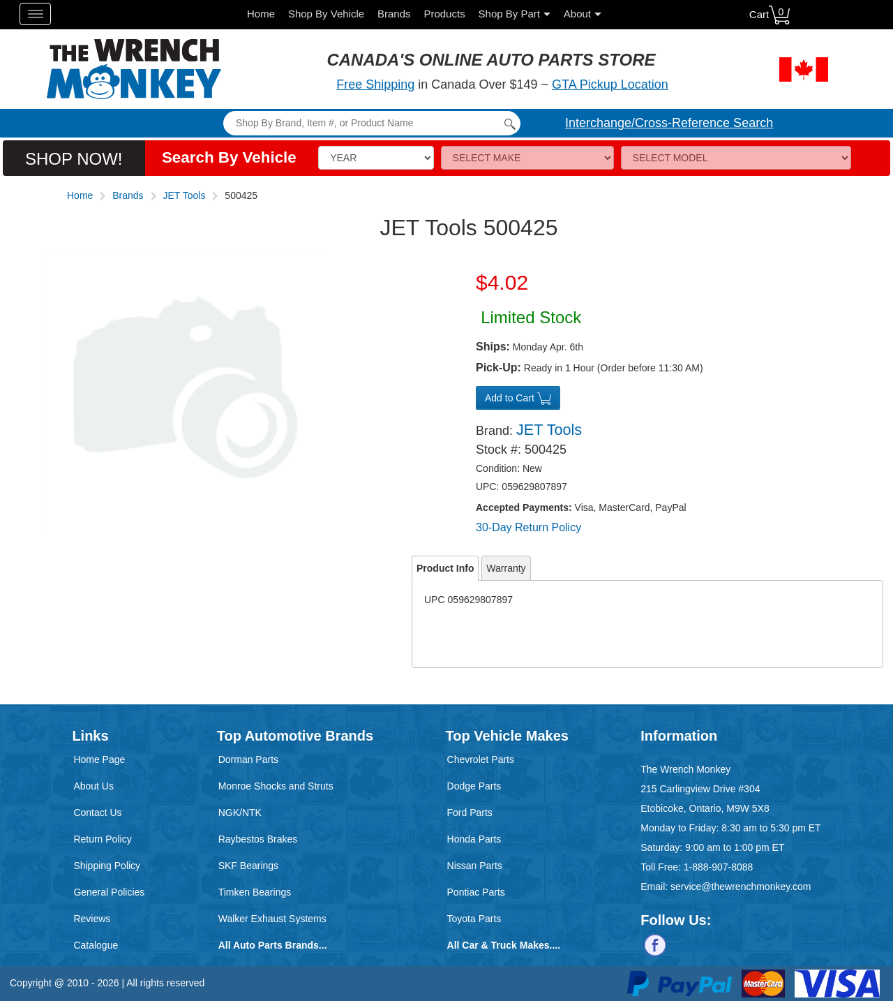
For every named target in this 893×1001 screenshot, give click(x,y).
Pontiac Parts (476, 892)
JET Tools (184, 195)
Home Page (99, 759)
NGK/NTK (240, 812)
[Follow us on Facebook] (655, 944)
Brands (394, 14)
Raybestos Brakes (258, 839)
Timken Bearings (255, 892)
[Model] (736, 158)
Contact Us (97, 812)
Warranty (505, 568)
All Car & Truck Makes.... (504, 945)
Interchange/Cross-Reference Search (669, 123)
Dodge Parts (474, 786)
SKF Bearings (248, 865)
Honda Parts (474, 839)
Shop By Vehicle (326, 14)
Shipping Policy (106, 865)
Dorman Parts (248, 759)
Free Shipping (375, 84)
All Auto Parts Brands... (272, 945)
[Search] (371, 123)
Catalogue (95, 945)
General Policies (108, 892)
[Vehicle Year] (375, 158)
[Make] (527, 158)
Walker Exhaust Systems (272, 918)
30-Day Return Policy (528, 527)
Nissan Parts (474, 865)
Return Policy (102, 839)
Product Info (445, 568)
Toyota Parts (474, 918)
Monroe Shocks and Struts (275, 786)
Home (261, 14)
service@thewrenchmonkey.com (740, 886)
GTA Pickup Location (610, 84)
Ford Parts (470, 812)
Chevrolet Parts (480, 759)
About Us (93, 786)
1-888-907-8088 (718, 867)
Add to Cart (518, 398)
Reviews (91, 918)
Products (444, 14)
